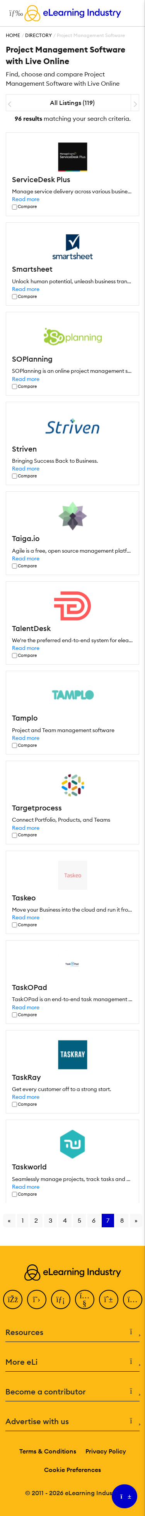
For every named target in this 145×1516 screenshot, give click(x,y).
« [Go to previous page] (9, 1220)
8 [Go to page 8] (122, 1220)
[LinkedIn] (60, 1299)
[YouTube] (84, 1299)
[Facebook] (12, 1299)
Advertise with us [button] (72, 1421)
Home (13, 35)
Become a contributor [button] (72, 1391)
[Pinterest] (108, 1299)
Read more (25, 199)
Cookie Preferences (72, 1470)
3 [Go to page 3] (50, 1220)
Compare (27, 207)
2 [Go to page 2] (36, 1220)
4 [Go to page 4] (65, 1220)
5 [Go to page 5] (79, 1220)
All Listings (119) (72, 103)
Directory (38, 35)
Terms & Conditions (47, 1451)
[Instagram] (132, 1299)
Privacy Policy (105, 1451)
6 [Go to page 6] (94, 1220)
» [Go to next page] (136, 1220)
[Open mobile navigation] (14, 13)
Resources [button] (72, 1332)
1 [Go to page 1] (23, 1220)
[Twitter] (36, 1299)
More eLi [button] (72, 1362)
